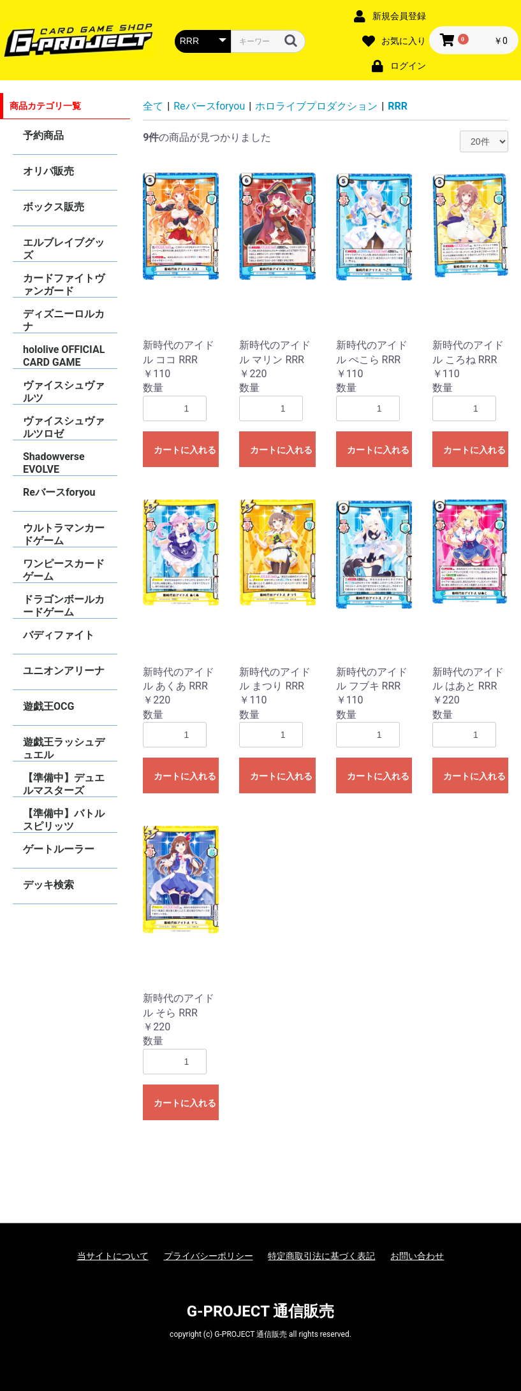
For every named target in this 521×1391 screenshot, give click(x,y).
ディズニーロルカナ (64, 320)
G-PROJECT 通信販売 (261, 1311)
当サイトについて (113, 1256)
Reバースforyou (59, 492)
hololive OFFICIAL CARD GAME (64, 355)
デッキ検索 (48, 885)
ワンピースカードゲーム (64, 570)
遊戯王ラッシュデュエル (64, 748)
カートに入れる (185, 450)
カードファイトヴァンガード (64, 284)
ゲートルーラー (58, 849)
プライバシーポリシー (208, 1256)
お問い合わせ (417, 1256)
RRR (397, 106)
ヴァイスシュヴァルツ (64, 391)
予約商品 (43, 135)
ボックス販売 (53, 207)
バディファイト (58, 635)
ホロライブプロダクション (316, 106)
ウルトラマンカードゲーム (64, 534)
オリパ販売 (48, 171)
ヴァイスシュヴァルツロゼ (64, 427)
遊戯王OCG (48, 706)
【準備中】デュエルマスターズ (64, 784)
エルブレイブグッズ (64, 248)
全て (153, 106)
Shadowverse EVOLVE (54, 462)
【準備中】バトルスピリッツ (64, 819)
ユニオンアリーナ (64, 671)
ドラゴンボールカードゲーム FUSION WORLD (64, 605)
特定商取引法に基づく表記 (321, 1256)
